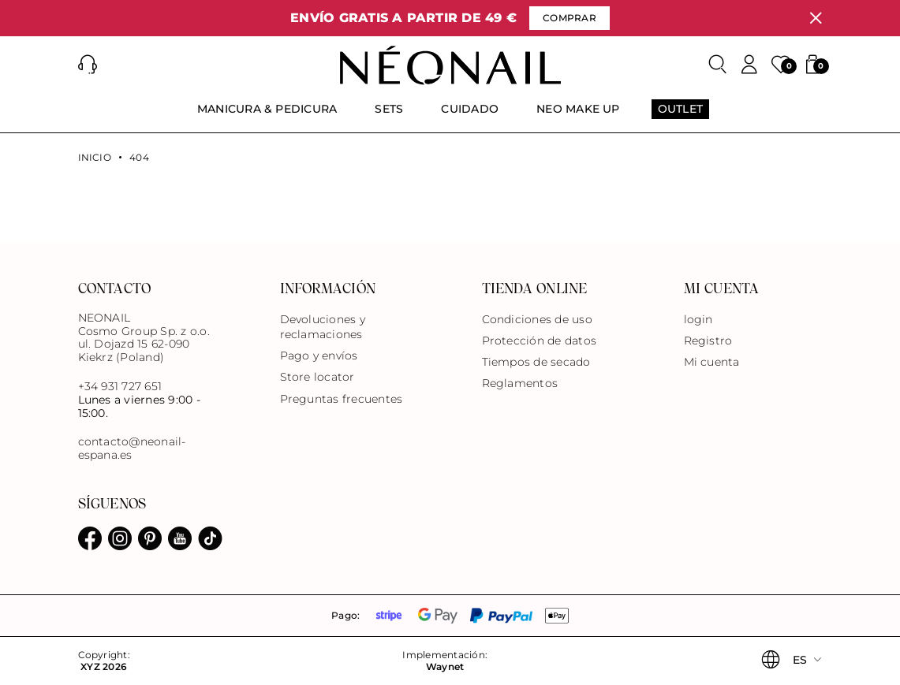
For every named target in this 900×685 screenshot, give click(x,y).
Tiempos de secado (536, 362)
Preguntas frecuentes (341, 399)
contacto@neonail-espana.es (132, 448)
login (698, 319)
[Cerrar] (815, 18)
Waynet (445, 666)
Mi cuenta (712, 362)
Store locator (317, 377)
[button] (87, 64)
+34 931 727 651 (120, 386)
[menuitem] (267, 115)
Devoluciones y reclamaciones (322, 326)
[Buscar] (717, 64)
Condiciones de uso (537, 319)
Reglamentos (520, 383)
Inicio (94, 157)
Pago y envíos (319, 355)
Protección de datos (539, 340)
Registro (708, 340)
